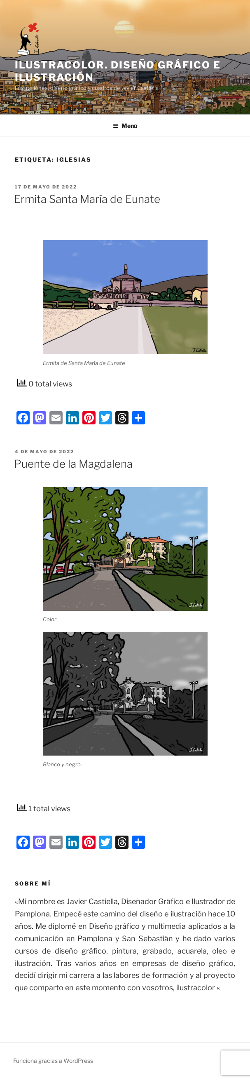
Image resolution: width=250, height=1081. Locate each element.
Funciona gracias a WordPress (53, 1060)
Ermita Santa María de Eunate (87, 199)
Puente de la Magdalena (73, 463)
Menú (125, 125)
